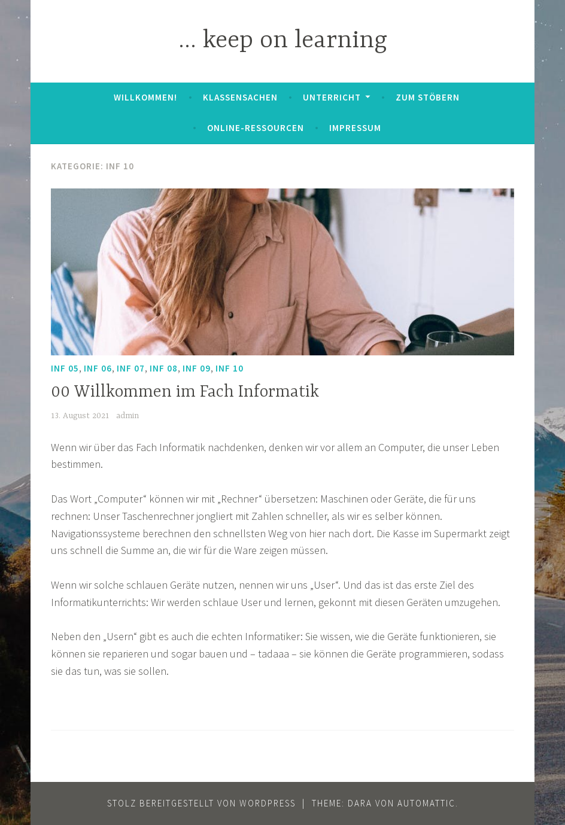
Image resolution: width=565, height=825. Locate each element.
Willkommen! (145, 97)
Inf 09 (197, 368)
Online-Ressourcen (255, 127)
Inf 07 (131, 368)
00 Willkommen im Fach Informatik (185, 392)
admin (127, 416)
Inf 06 (98, 368)
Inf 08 (164, 368)
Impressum (355, 127)
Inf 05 (65, 368)
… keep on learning (282, 41)
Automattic (426, 803)
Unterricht (332, 97)
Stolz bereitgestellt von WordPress (201, 803)
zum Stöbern (428, 97)
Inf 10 (229, 368)
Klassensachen (240, 97)
